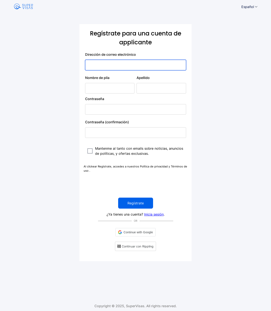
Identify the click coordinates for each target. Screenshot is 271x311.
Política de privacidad (154, 166)
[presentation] (135, 185)
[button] (135, 232)
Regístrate (135, 203)
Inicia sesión (154, 214)
